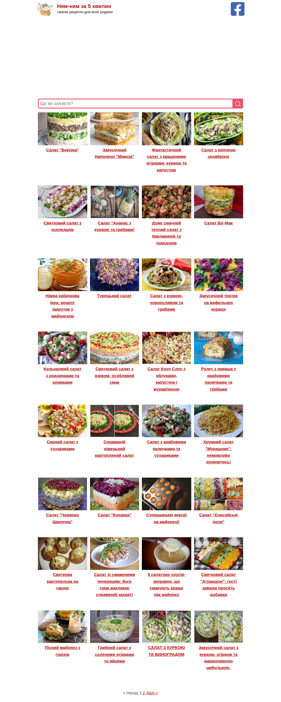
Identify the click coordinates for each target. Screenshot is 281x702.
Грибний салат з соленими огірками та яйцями (114, 654)
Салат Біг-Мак (218, 223)
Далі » (152, 692)
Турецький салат (114, 295)
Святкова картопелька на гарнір (62, 581)
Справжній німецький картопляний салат (114, 448)
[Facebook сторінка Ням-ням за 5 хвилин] (238, 4)
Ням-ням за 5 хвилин (84, 6)
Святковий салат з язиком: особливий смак (114, 375)
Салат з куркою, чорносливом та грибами (166, 302)
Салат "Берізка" (62, 149)
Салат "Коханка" (114, 514)
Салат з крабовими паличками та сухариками (166, 448)
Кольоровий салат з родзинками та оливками (63, 375)
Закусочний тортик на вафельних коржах (218, 302)
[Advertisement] (140, 57)
